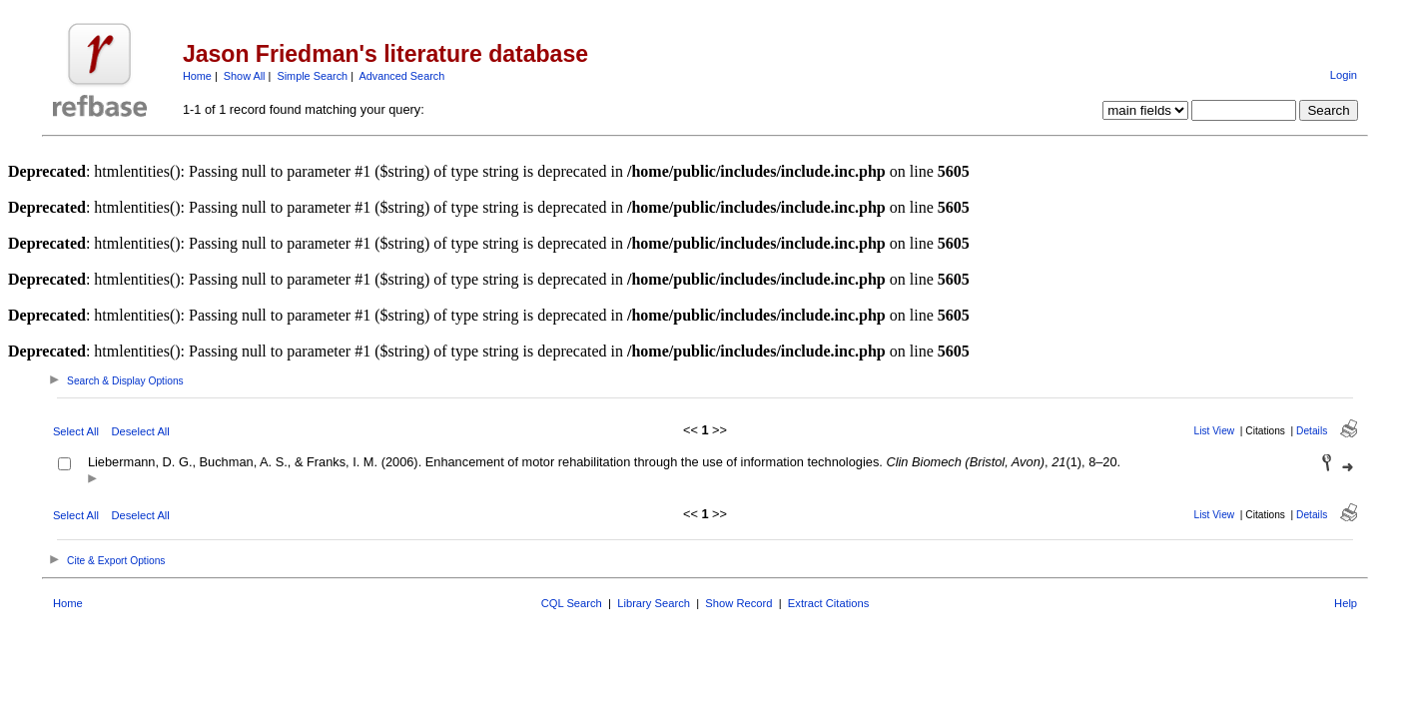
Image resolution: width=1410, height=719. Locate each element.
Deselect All (140, 431)
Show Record (738, 603)
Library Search (653, 603)
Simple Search (312, 76)
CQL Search (571, 603)
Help (1345, 603)
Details (1311, 430)
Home (197, 76)
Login (1343, 75)
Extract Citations (828, 603)
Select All (76, 431)
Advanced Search (401, 76)
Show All (245, 76)
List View (1214, 430)
